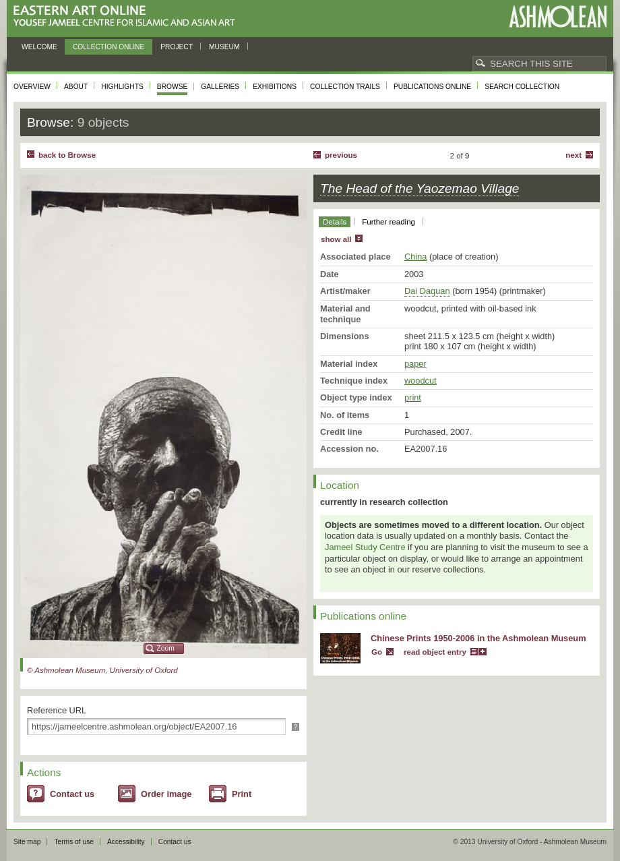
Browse (172, 86)
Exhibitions (275, 86)
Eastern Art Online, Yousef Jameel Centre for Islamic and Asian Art (127, 16)
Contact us (72, 794)
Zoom (166, 648)
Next (573, 155)
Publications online (432, 86)
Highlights (122, 86)
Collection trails (345, 86)
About (76, 86)
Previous (341, 155)
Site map (26, 841)
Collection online (108, 47)
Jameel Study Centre (365, 547)
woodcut (420, 381)
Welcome (39, 47)
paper (415, 364)
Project (176, 47)
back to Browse (67, 155)
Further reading (388, 222)
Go (376, 652)
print (412, 397)
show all (336, 239)
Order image (166, 794)
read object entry (435, 652)
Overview (32, 86)
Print (241, 794)
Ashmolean (558, 16)
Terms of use (74, 841)
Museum (224, 47)
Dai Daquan (427, 291)
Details (334, 222)
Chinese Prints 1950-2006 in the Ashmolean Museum (478, 638)
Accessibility (126, 841)
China (415, 256)
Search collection (522, 86)
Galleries (220, 86)
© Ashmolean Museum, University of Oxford (102, 670)
